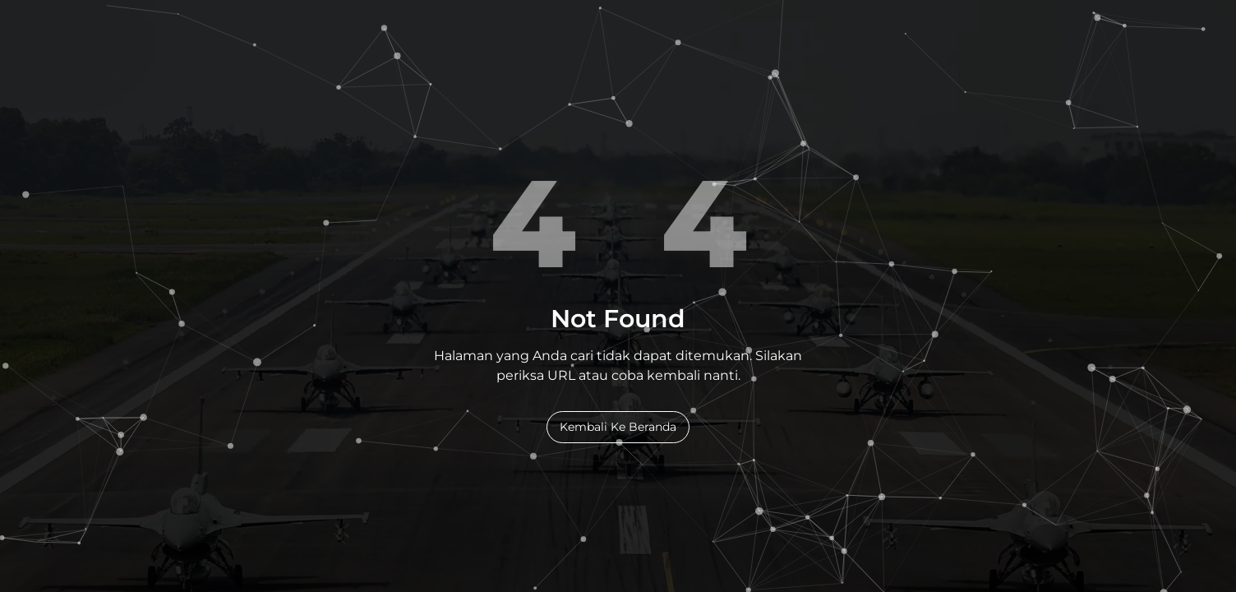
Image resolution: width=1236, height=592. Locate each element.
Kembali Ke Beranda (618, 426)
